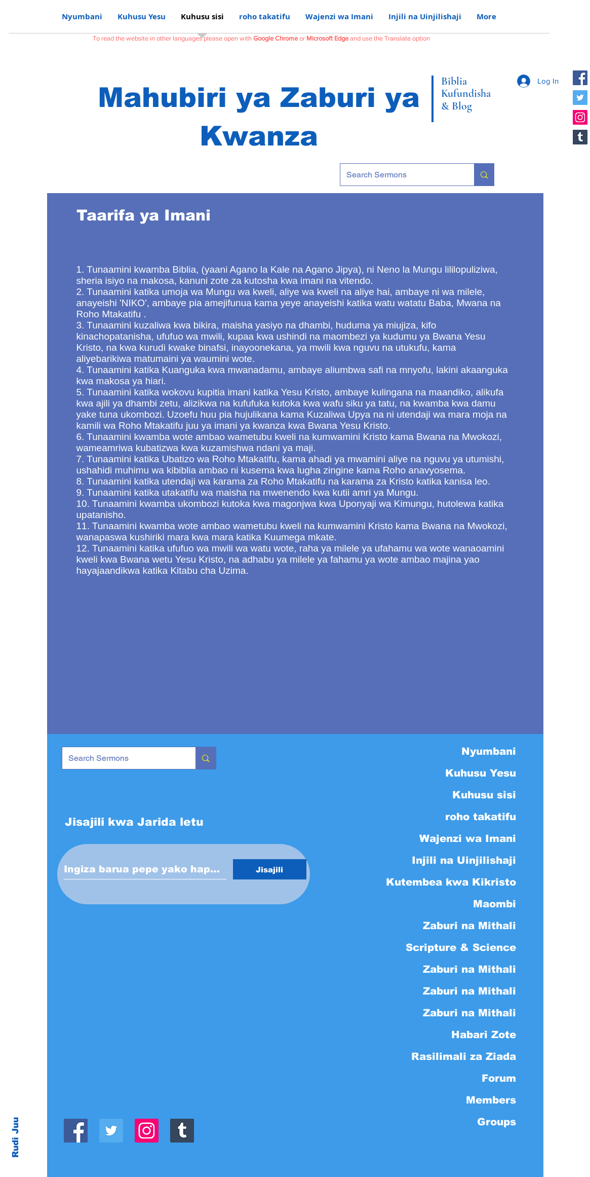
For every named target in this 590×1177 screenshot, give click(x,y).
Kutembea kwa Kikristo (451, 882)
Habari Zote (483, 1034)
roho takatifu (480, 816)
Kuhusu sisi (484, 794)
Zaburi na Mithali (469, 925)
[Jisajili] (269, 869)
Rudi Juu (15, 1137)
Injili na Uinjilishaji (464, 860)
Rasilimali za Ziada (463, 1056)
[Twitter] (580, 97)
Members (491, 1100)
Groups (496, 1121)
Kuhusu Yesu (480, 773)
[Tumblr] (580, 137)
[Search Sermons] (399, 175)
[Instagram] (580, 117)
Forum (499, 1078)
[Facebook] (580, 77)
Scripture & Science (461, 947)
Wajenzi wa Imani (467, 838)
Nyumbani (488, 751)
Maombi (494, 903)
